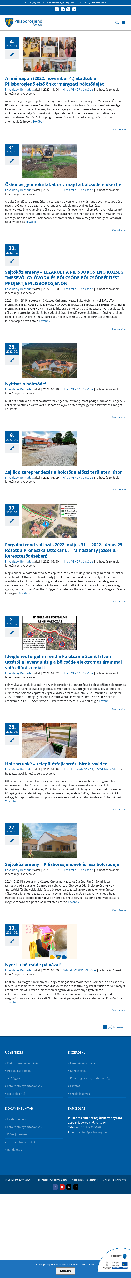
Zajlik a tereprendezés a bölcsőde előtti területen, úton (64, 472)
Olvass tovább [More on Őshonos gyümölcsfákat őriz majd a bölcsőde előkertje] (119, 229)
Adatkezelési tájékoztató (85, 1179)
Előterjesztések (17, 1134)
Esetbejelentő (16, 1094)
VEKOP (88, 769)
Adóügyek (13, 1078)
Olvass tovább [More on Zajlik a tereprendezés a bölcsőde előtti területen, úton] (119, 489)
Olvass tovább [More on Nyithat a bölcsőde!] (119, 417)
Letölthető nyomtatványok (24, 1086)
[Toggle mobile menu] (124, 22)
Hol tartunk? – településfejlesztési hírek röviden (56, 764)
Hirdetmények (16, 1119)
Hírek (66, 89)
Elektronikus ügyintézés (23, 1063)
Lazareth (77, 769)
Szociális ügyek (80, 1094)
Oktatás (75, 1086)
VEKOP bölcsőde (82, 89)
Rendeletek (14, 1150)
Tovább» (38, 121)
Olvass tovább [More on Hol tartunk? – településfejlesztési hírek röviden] (119, 809)
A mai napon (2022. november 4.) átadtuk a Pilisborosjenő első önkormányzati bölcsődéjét (54, 81)
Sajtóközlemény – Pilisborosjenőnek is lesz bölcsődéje (62, 864)
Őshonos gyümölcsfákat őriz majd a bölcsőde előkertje (63, 184)
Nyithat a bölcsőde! (25, 384)
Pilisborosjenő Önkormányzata (51, 1179)
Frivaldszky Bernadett (19, 89)
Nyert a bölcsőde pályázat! (33, 965)
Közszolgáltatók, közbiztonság (90, 1078)
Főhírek (68, 970)
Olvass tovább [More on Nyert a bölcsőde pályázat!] (119, 1010)
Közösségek (78, 1071)
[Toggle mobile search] (117, 22)
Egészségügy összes (83, 1063)
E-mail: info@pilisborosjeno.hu (92, 2)
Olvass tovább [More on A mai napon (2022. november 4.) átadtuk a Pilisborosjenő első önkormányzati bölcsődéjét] (119, 129)
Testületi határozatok (21, 1142)
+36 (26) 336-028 (90, 1127)
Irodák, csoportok (19, 1071)
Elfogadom (65, 1271)
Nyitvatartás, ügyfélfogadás (60, 2)
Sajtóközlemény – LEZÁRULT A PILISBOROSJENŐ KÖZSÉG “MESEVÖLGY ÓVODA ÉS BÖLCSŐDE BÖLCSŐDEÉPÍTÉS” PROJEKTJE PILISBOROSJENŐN (64, 277)
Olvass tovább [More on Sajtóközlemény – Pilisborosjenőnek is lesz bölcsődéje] (119, 909)
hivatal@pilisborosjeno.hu (94, 1132)
